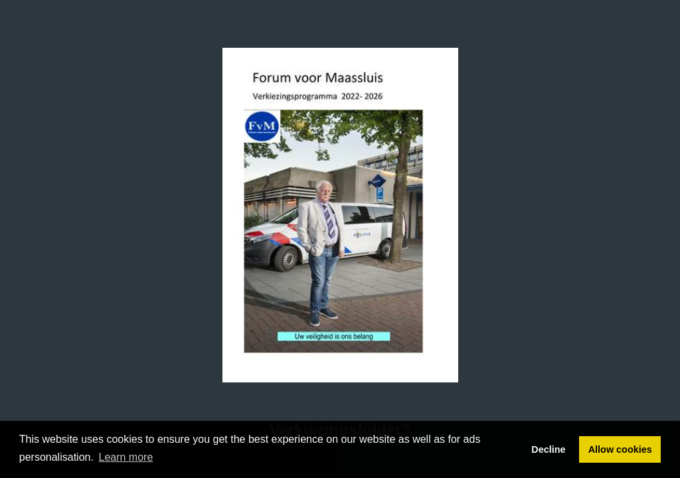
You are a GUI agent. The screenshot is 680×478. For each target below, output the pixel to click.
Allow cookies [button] (620, 449)
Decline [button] (548, 449)
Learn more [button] (126, 457)
